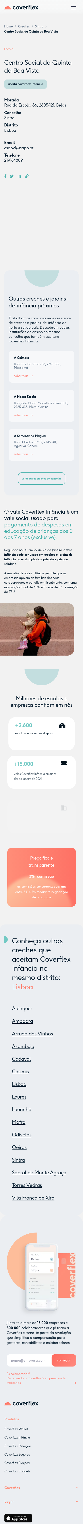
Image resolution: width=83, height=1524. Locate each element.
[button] (74, 8)
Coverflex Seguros (17, 1458)
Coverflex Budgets (17, 1475)
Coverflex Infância (17, 1442)
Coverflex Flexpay (17, 1467)
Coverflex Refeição (17, 1450)
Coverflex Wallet (16, 1433)
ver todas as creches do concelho (42, 478)
